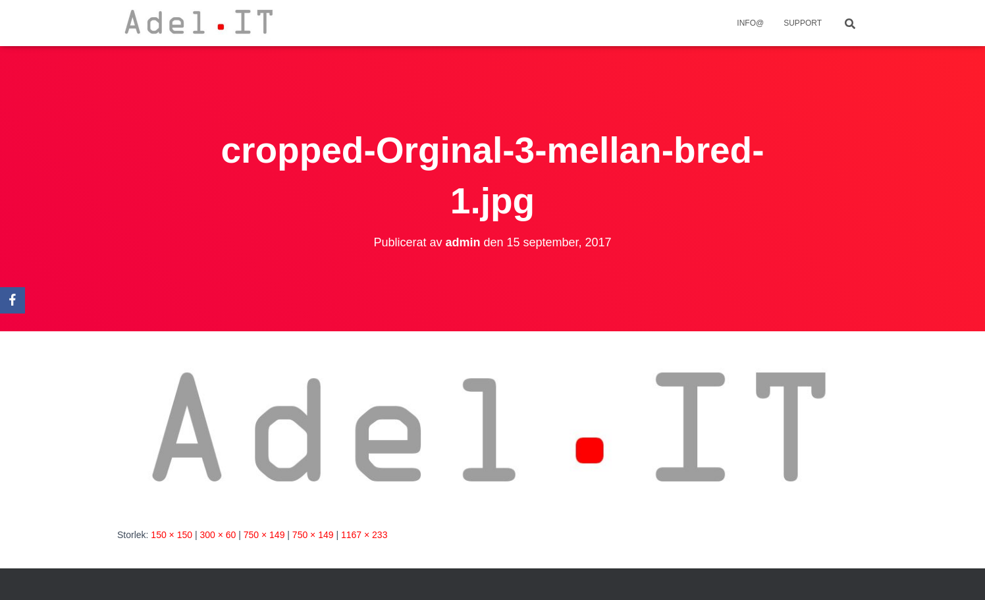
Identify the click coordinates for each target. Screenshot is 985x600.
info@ (750, 23)
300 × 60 (218, 535)
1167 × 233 (364, 535)
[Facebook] (12, 300)
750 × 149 (264, 535)
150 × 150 (171, 535)
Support (803, 23)
